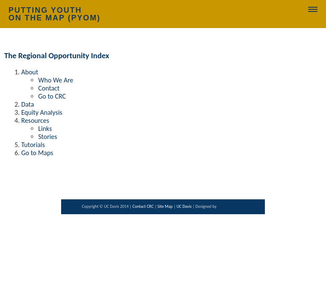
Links (45, 129)
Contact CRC (143, 206)
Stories (47, 137)
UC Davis (185, 206)
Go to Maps (37, 153)
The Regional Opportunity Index (56, 55)
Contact (48, 88)
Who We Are (55, 80)
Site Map (165, 206)
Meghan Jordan (230, 206)
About (29, 72)
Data (27, 104)
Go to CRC (52, 96)
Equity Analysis (41, 112)
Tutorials (33, 145)
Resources (35, 120)
